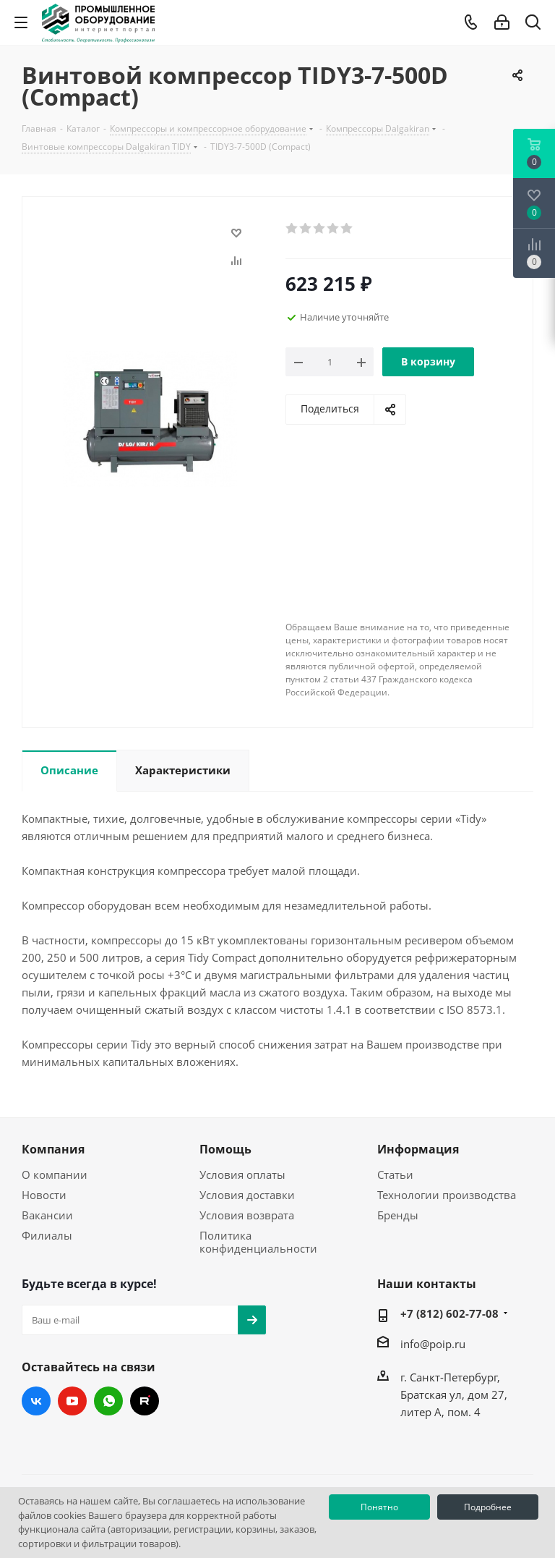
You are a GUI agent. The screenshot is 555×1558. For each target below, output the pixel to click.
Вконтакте (36, 1400)
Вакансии (47, 1215)
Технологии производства (446, 1194)
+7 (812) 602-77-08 (449, 1313)
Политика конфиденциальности (258, 1242)
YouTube (72, 1400)
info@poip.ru (432, 1344)
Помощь (225, 1149)
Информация (418, 1149)
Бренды (397, 1215)
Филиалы (47, 1235)
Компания (53, 1149)
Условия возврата (246, 1215)
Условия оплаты (242, 1174)
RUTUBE (144, 1400)
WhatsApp (108, 1400)
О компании (54, 1174)
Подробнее (488, 1507)
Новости (44, 1194)
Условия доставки (247, 1194)
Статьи (395, 1174)
